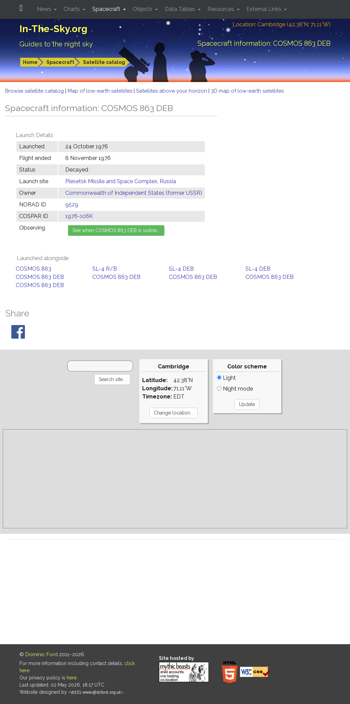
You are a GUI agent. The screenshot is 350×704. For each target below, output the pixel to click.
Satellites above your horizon (172, 91)
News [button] (45, 9)
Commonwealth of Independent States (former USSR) (133, 193)
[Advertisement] (175, 479)
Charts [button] (72, 9)
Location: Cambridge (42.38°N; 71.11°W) (281, 24)
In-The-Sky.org (53, 29)
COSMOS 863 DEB (40, 277)
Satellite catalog (104, 62)
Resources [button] (221, 9)
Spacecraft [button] (107, 9)
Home (30, 62)
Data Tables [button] (181, 9)
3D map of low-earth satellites (247, 91)
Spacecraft (60, 62)
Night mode (235, 388)
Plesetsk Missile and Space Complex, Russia (120, 181)
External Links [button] (264, 9)
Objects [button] (143, 9)
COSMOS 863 (33, 269)
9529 (71, 204)
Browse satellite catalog (35, 91)
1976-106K (79, 216)
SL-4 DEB (181, 269)
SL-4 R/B (104, 269)
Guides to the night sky (56, 44)
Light (226, 378)
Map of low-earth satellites (101, 91)
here (72, 677)
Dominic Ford (41, 654)
